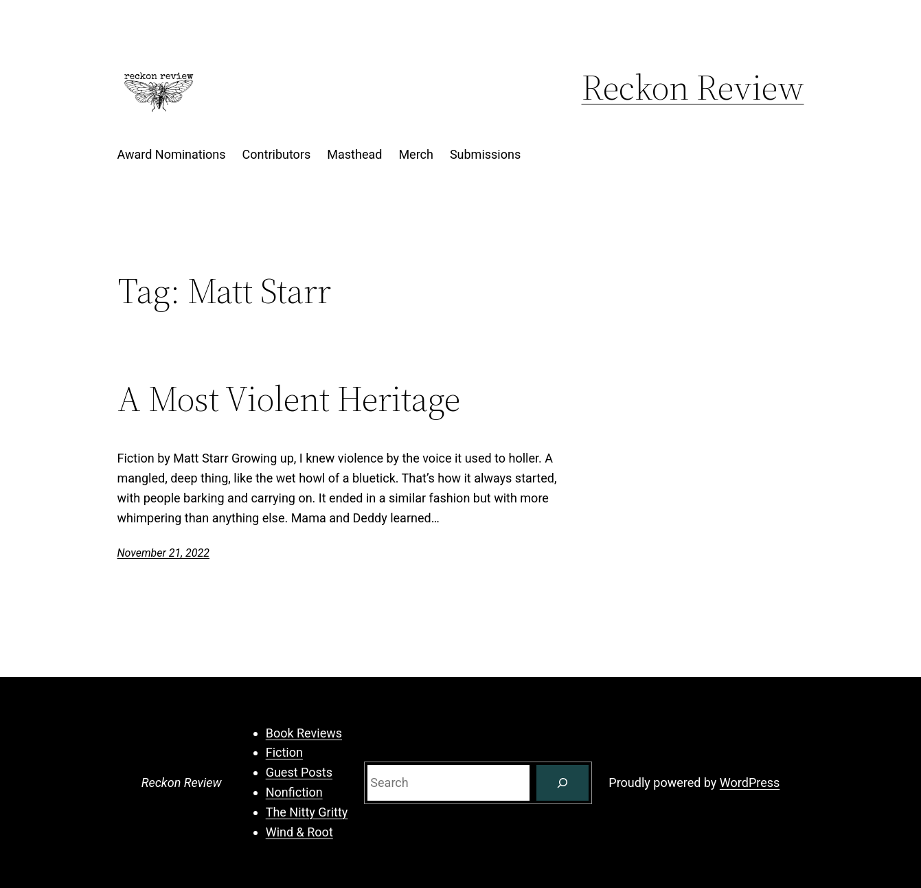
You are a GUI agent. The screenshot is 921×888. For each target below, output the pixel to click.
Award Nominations (171, 154)
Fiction (284, 752)
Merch (415, 154)
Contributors (276, 154)
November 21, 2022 (163, 552)
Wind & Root (299, 832)
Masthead (354, 154)
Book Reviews (304, 733)
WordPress (750, 782)
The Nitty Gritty (307, 812)
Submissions (485, 154)
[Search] (562, 783)
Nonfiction (294, 792)
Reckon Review (693, 87)
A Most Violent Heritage (288, 398)
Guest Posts (299, 772)
